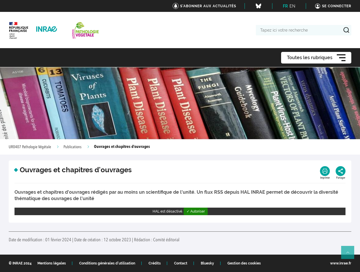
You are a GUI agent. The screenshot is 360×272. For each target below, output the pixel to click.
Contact (180, 263)
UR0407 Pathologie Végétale (30, 147)
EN (292, 6)
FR (285, 6)
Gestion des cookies (244, 263)
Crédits (155, 263)
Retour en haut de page (350, 255)
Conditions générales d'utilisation (107, 263)
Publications (73, 147)
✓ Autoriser (196, 211)
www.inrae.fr (340, 263)
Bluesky (207, 263)
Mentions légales (51, 263)
